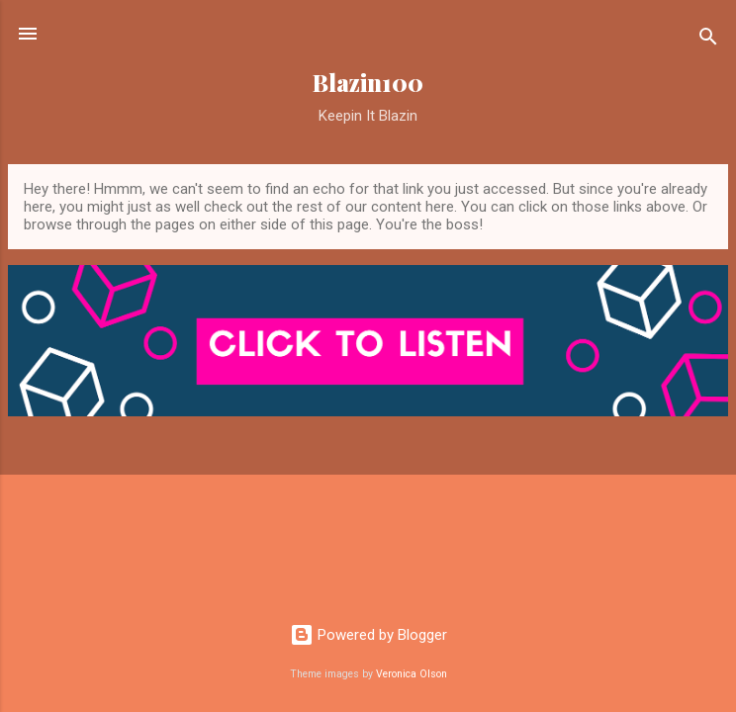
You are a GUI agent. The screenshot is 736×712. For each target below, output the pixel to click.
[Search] (708, 40)
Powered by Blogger (368, 635)
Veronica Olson (411, 674)
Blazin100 (368, 82)
